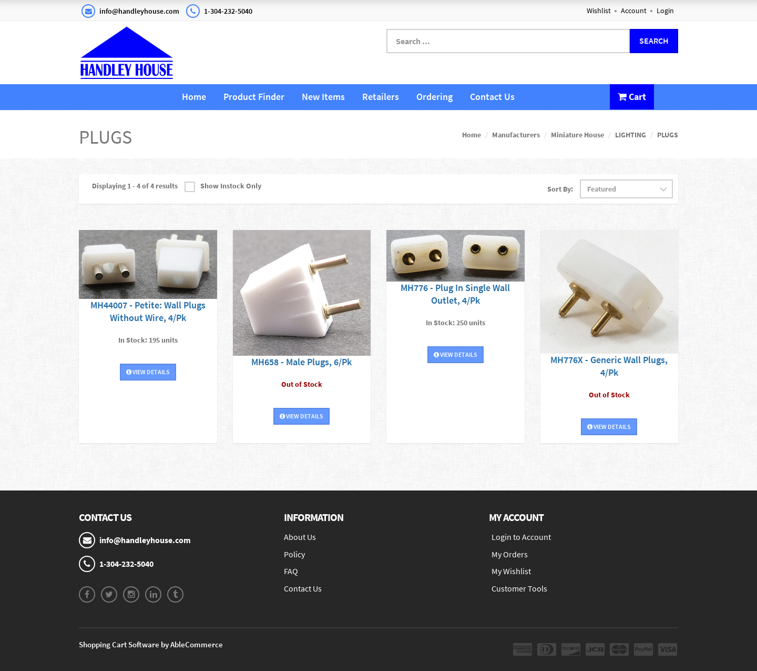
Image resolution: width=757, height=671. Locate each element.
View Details (148, 372)
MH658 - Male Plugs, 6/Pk (301, 362)
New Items (323, 97)
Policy (294, 554)
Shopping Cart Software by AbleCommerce (151, 644)
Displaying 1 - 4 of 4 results (135, 186)
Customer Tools (519, 588)
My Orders (510, 554)
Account (634, 10)
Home (194, 97)
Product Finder (253, 97)
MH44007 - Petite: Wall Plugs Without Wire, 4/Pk (148, 311)
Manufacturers (516, 134)
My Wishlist (511, 571)
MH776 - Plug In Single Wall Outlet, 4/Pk (455, 294)
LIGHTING (630, 134)
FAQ (291, 571)
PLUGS (667, 134)
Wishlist (599, 10)
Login (665, 10)
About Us (300, 537)
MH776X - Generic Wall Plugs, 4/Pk (609, 366)
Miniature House (577, 134)
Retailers (380, 97)
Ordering (434, 97)
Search (654, 40)
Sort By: (560, 189)
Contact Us (492, 97)
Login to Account (521, 537)
